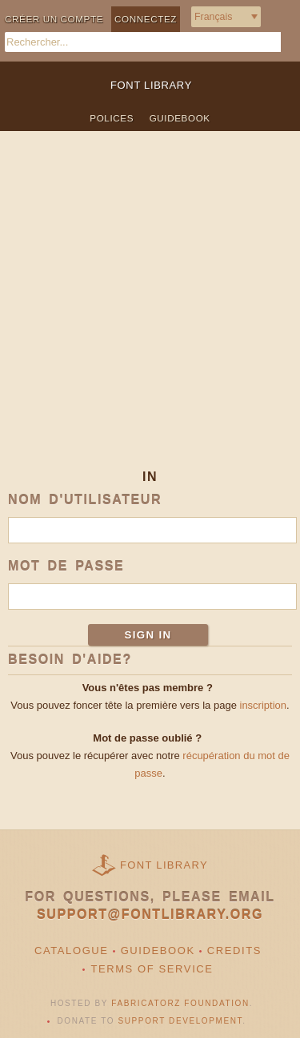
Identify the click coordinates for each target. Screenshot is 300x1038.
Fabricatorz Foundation (180, 1003)
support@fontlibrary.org (150, 914)
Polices (112, 118)
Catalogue (71, 950)
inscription (263, 705)
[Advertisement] (150, 313)
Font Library (164, 865)
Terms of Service (151, 969)
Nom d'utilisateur (85, 500)
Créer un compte (54, 19)
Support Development (180, 1020)
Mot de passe (66, 566)
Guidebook (180, 118)
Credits (234, 950)
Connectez (145, 19)
